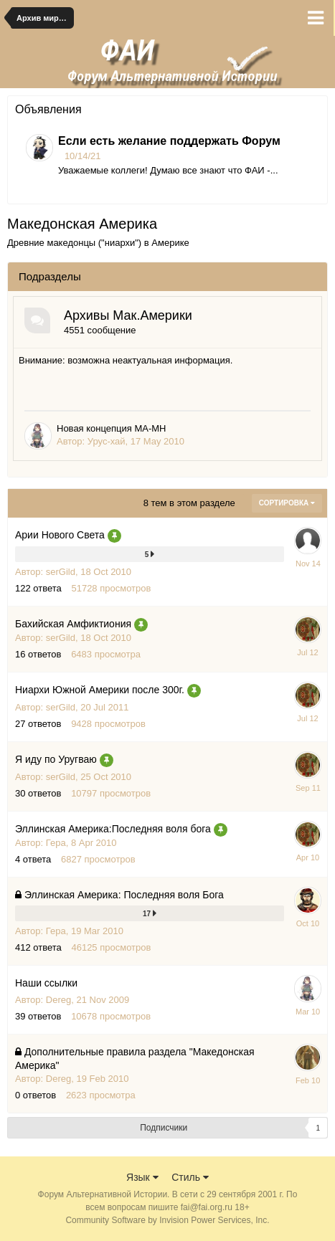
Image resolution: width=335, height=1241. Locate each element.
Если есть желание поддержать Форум (169, 141)
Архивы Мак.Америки (128, 315)
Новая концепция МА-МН (111, 428)
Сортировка (287, 503)
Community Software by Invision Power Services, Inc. (167, 1220)
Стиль (190, 1177)
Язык (142, 1177)
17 (149, 913)
